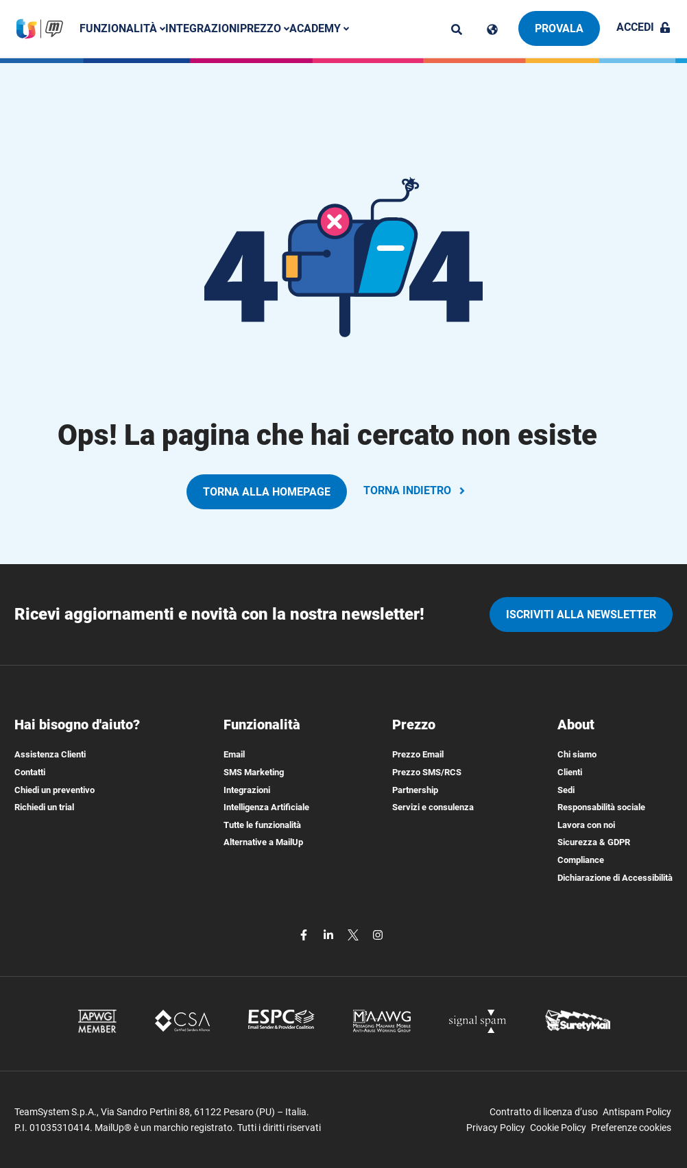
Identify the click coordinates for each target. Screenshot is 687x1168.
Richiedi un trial (44, 807)
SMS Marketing (254, 772)
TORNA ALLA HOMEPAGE (266, 491)
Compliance (580, 860)
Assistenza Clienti (50, 754)
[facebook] (305, 933)
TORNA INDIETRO (415, 490)
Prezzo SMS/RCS (426, 772)
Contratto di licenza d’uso (544, 1111)
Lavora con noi (586, 825)
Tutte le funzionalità (262, 825)
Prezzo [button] (264, 28)
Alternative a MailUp (263, 842)
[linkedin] (330, 933)
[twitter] (354, 933)
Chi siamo (576, 754)
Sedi (566, 790)
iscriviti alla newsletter (581, 614)
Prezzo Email (418, 754)
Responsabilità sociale (601, 807)
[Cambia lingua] (492, 29)
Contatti (29, 772)
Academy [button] (319, 28)
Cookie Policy (558, 1127)
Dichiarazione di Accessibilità (615, 878)
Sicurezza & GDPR (593, 842)
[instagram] (377, 933)
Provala (559, 28)
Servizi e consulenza (433, 807)
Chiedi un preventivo (54, 790)
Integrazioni (202, 28)
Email (234, 754)
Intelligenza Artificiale (266, 807)
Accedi (643, 27)
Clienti (569, 772)
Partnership (415, 790)
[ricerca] (456, 29)
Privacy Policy (495, 1127)
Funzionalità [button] (122, 28)
